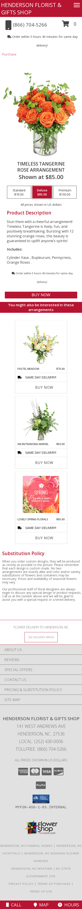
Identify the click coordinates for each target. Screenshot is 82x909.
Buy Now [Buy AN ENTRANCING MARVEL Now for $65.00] (44, 462)
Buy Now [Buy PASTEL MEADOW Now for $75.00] (44, 387)
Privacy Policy (21, 884)
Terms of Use (41, 891)
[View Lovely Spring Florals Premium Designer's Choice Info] (41, 494)
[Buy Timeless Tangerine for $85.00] (41, 295)
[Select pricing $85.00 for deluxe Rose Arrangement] (42, 192)
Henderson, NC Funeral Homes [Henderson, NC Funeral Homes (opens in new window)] (26, 846)
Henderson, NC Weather (31, 868)
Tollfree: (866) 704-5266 (41, 749)
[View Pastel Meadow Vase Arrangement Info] (41, 344)
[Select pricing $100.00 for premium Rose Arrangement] (64, 192)
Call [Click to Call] (13, 905)
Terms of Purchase (54, 884)
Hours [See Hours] (68, 905)
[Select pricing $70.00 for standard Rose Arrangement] (19, 192)
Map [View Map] (41, 905)
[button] (69, 25)
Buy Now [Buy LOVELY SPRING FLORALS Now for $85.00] (44, 538)
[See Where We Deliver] (41, 637)
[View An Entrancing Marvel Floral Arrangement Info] (41, 419)
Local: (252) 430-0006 (41, 741)
